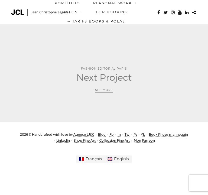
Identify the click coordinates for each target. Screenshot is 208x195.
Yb (143, 134)
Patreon (193, 12)
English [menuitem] (121, 159)
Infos (73, 12)
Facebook (158, 12)
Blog (102, 134)
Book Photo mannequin (168, 134)
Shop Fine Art (85, 140)
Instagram (172, 12)
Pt (135, 134)
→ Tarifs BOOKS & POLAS (96, 21)
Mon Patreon (144, 140)
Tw (127, 134)
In (119, 134)
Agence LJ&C (83, 134)
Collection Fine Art (114, 140)
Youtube (179, 12)
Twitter (165, 12)
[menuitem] (90, 159)
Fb (111, 134)
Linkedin (186, 12)
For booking (112, 12)
